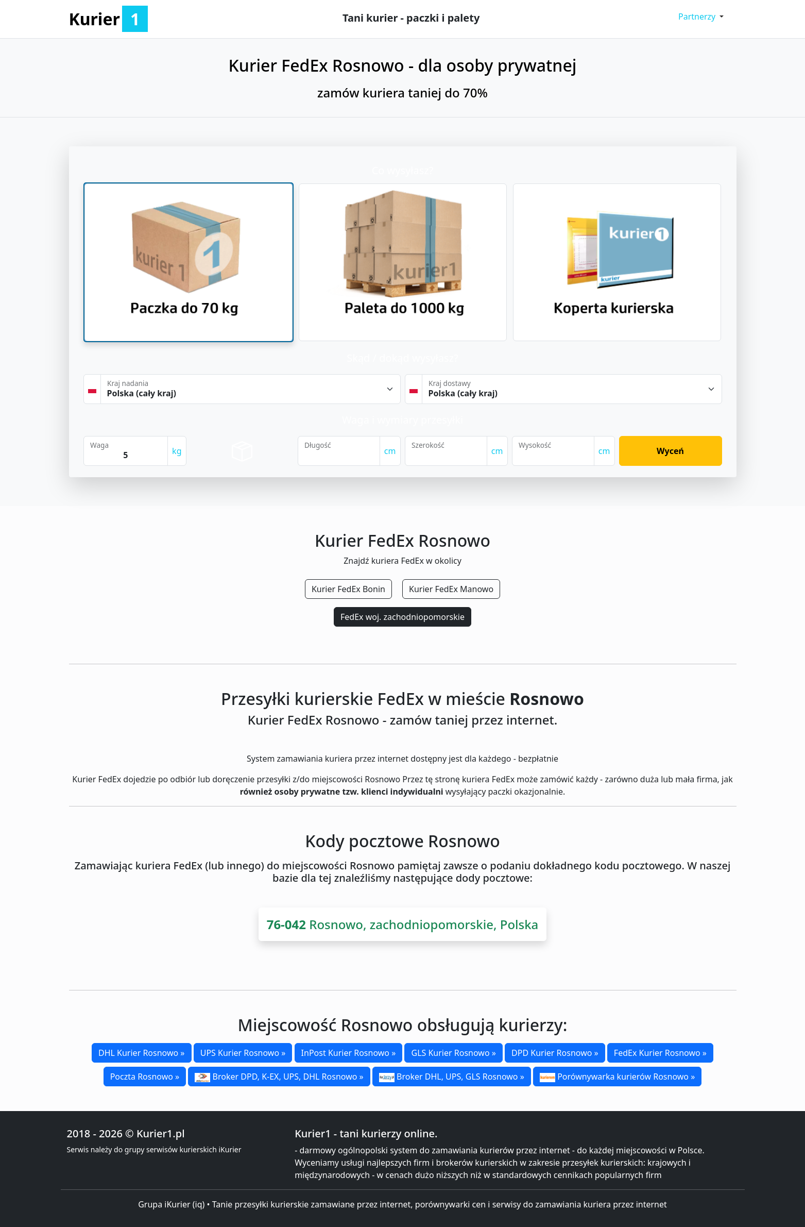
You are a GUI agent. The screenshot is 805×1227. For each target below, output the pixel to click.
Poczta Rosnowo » (145, 1076)
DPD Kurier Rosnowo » (554, 1052)
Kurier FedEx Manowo (451, 589)
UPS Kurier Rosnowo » (243, 1052)
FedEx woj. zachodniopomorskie (402, 617)
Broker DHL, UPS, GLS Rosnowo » (451, 1076)
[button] (701, 16)
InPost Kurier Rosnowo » (348, 1052)
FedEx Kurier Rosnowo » (660, 1052)
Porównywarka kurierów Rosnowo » (617, 1076)
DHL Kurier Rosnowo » (141, 1052)
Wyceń (670, 451)
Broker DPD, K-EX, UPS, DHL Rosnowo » (279, 1076)
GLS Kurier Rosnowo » (453, 1052)
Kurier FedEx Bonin (348, 589)
